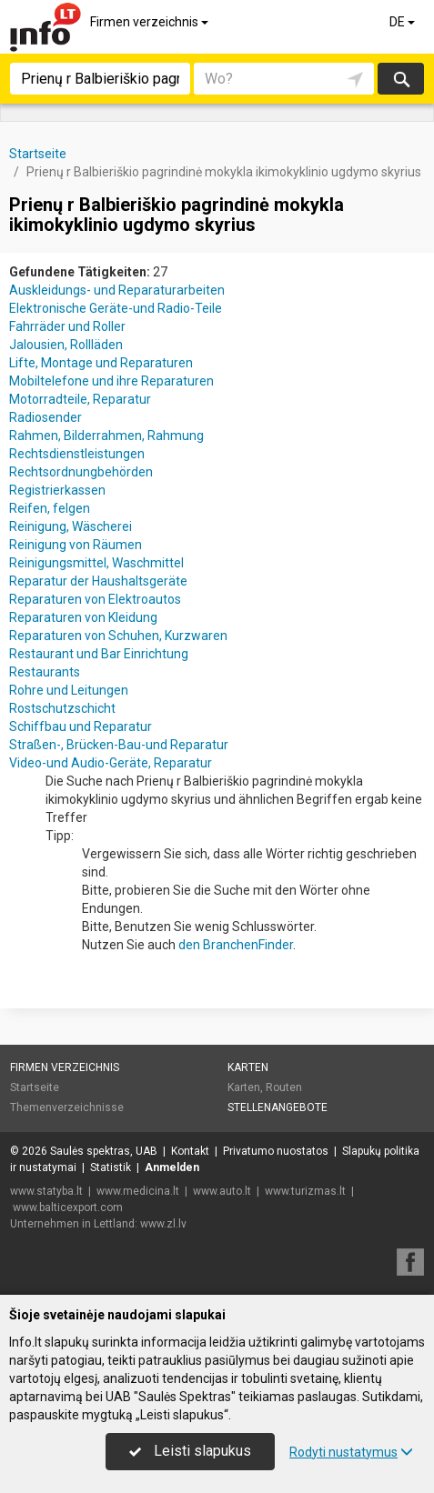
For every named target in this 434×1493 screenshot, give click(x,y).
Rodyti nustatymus (351, 1452)
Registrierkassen (57, 490)
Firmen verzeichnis (150, 22)
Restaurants (44, 672)
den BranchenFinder (235, 944)
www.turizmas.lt (305, 1191)
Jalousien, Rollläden (66, 344)
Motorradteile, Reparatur (80, 399)
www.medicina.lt (137, 1191)
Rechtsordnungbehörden (81, 472)
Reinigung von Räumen (75, 544)
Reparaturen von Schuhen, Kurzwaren (118, 635)
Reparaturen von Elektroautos (95, 599)
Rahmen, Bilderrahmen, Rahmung (106, 435)
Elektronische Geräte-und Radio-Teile (115, 308)
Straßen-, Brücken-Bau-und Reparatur (118, 744)
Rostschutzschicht (62, 708)
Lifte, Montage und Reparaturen (101, 363)
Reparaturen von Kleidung (83, 617)
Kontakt (190, 1151)
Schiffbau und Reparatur (80, 726)
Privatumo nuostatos (275, 1151)
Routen (284, 1087)
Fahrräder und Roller (67, 326)
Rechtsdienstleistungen (77, 453)
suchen (400, 78)
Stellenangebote (277, 1107)
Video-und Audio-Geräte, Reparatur (110, 763)
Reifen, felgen (49, 508)
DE (403, 22)
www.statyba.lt (46, 1191)
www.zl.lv (163, 1223)
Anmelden (172, 1167)
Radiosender (45, 417)
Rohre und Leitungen (68, 690)
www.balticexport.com (68, 1207)
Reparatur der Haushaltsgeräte (98, 581)
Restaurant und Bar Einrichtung (98, 653)
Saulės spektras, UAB (103, 1151)
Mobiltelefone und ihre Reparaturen (111, 381)
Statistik (110, 1167)
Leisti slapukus (190, 1450)
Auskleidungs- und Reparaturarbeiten (117, 290)
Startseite (34, 1087)
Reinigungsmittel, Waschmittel (96, 563)
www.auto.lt (222, 1191)
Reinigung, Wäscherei (70, 526)
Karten (247, 1067)
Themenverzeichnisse (67, 1107)
